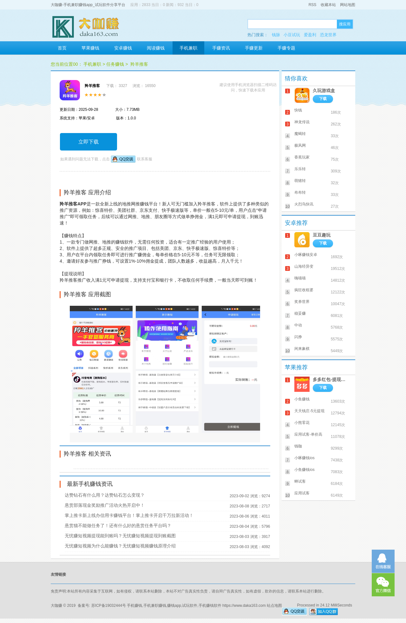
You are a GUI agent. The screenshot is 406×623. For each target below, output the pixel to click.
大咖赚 (56, 605)
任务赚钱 (115, 64)
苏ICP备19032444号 (108, 605)
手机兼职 (188, 47)
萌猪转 (300, 180)
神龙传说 (302, 122)
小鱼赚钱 (302, 399)
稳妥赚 (300, 313)
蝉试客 (300, 481)
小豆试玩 (292, 34)
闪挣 (298, 337)
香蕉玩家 (302, 157)
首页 (62, 47)
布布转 (300, 192)
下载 (323, 99)
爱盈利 (310, 34)
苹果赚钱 (90, 47)
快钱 (298, 110)
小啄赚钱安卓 (305, 254)
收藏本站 (328, 5)
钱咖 (298, 446)
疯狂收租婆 (303, 290)
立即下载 (88, 141)
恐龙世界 (328, 34)
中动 (298, 325)
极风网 (300, 145)
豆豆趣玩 (322, 235)
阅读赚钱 (156, 47)
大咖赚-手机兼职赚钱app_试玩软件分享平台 (88, 5)
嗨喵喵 (300, 278)
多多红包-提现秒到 (331, 379)
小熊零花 (302, 422)
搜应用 (344, 24)
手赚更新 (254, 47)
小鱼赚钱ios (304, 469)
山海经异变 (303, 266)
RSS (313, 5)
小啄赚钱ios (304, 458)
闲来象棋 (302, 348)
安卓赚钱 (123, 47)
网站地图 (347, 5)
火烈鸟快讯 (303, 204)
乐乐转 (300, 169)
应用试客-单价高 (308, 434)
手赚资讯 (221, 47)
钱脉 (276, 34)
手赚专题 (286, 47)
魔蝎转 (300, 133)
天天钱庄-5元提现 (309, 411)
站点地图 (274, 605)
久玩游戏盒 (324, 90)
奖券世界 (302, 301)
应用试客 (302, 493)
